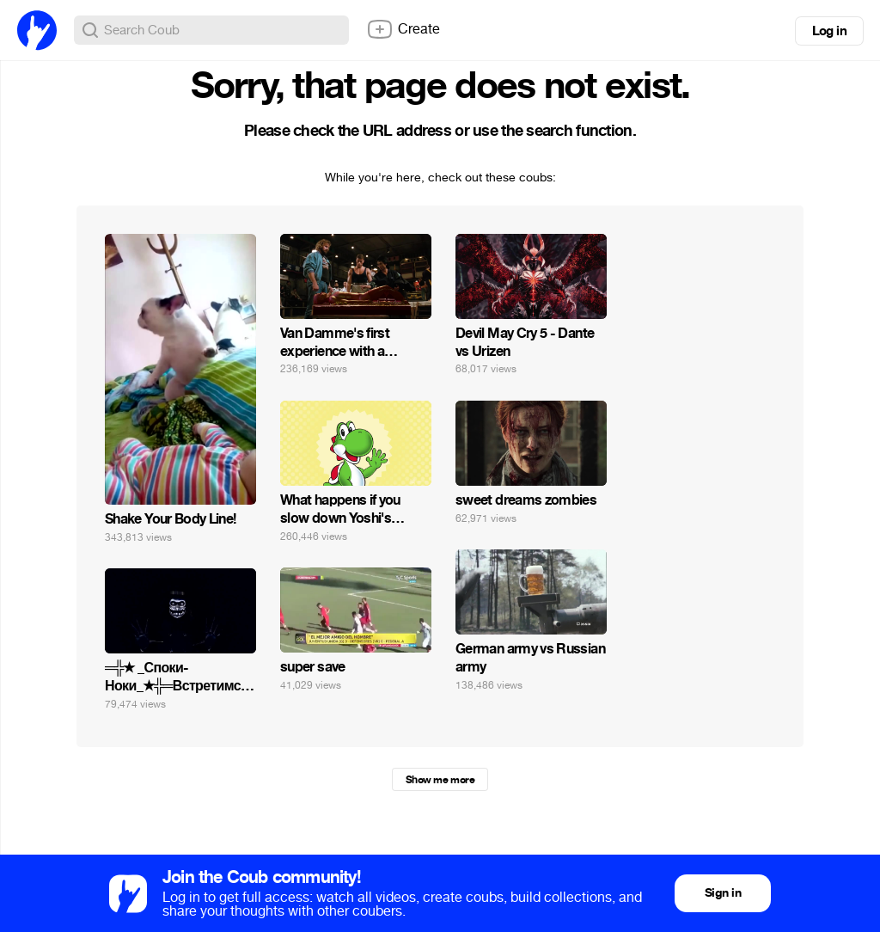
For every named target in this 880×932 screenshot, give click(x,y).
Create (403, 29)
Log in (829, 31)
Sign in (723, 893)
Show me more (440, 780)
